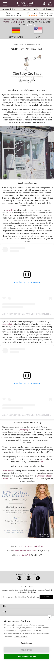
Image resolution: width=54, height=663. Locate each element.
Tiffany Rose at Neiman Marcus (25, 550)
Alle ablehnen (26, 650)
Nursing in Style (25, 555)
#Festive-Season (27, 546)
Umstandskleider (8, 9)
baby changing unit (24, 429)
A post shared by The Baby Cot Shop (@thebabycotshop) (28, 314)
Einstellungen (26, 643)
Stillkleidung (47, 9)
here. (41, 462)
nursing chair (7, 324)
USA (38, 37)
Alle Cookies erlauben (26, 657)
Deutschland (16, 37)
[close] (49, 617)
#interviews (38, 546)
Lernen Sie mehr (21, 636)
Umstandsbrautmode (29, 9)
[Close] (31, 24)
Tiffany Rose (7, 470)
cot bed (9, 210)
